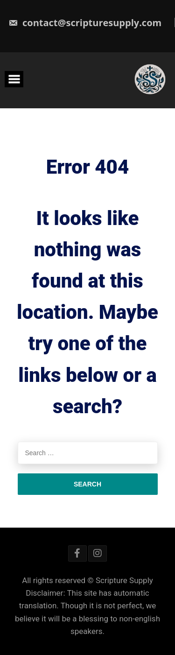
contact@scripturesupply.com (84, 22)
